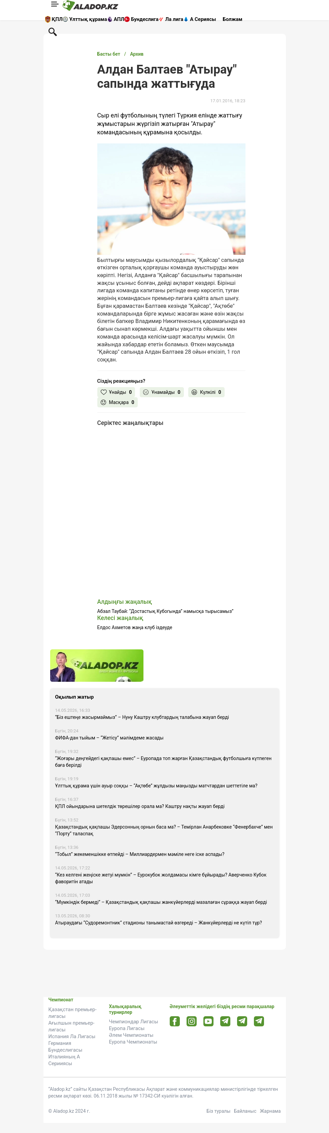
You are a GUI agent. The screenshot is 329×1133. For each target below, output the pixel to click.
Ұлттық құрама (88, 19)
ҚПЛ (57, 19)
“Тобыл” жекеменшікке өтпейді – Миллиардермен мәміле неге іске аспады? (140, 854)
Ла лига (174, 19)
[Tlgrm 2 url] (258, 1021)
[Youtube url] (208, 1022)
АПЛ (119, 19)
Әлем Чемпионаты (131, 1035)
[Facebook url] (174, 1021)
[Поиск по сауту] (52, 31)
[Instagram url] (191, 1021)
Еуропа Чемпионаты (133, 1042)
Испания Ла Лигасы (72, 1036)
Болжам (232, 19)
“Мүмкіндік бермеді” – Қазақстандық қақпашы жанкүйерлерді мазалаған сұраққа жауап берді (161, 902)
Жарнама (270, 1111)
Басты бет (108, 54)
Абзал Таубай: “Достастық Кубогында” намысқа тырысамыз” (165, 611)
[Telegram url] (225, 1021)
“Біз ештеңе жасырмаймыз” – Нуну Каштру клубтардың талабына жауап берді (142, 717)
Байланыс (245, 1111)
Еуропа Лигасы (127, 1028)
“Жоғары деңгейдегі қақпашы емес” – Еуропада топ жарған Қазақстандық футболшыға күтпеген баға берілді (163, 762)
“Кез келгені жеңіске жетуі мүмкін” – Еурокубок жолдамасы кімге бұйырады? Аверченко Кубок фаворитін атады (161, 878)
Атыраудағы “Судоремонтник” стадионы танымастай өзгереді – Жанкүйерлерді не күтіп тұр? (158, 922)
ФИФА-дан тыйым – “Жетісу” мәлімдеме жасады (109, 737)
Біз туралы (219, 1111)
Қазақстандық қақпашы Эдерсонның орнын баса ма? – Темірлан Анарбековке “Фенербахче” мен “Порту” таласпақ (164, 830)
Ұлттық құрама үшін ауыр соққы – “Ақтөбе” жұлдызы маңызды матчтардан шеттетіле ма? (156, 785)
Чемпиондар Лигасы (133, 1022)
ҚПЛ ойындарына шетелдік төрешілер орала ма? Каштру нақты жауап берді (140, 806)
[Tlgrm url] (241, 1021)
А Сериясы (203, 19)
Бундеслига (145, 19)
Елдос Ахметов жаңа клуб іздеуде (134, 627)
